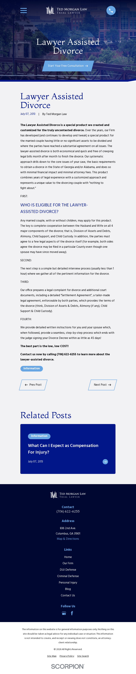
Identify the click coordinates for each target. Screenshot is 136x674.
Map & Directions (68, 539)
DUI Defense (68, 570)
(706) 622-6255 (68, 511)
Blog (68, 589)
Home (68, 557)
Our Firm (68, 563)
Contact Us (68, 595)
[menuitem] (52, 656)
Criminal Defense (68, 576)
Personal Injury (68, 582)
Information (31, 368)
